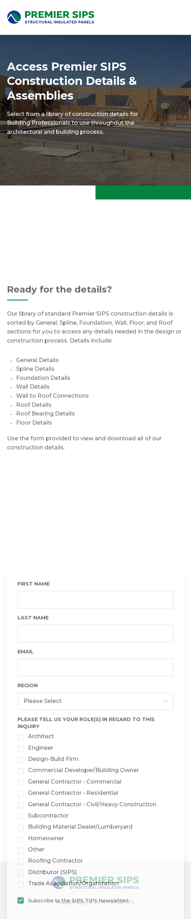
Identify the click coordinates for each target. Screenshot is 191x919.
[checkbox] (95, 803)
